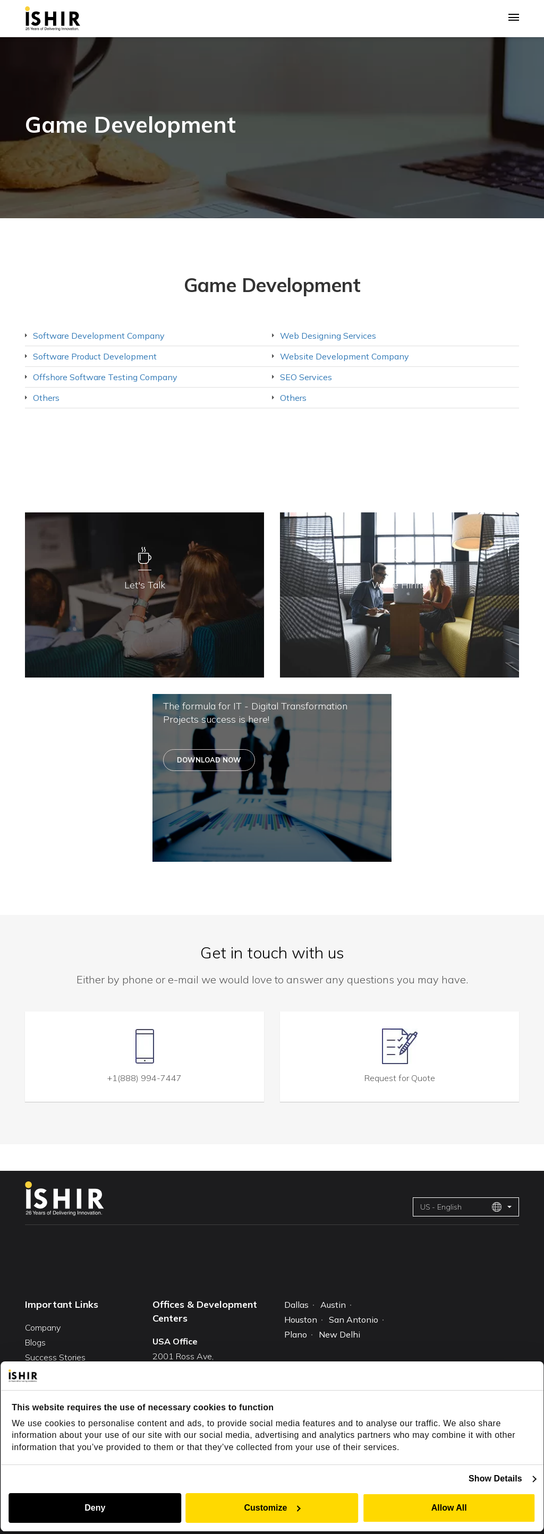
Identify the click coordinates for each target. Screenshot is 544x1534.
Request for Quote (399, 1077)
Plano (295, 1336)
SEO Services (306, 377)
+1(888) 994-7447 (144, 1077)
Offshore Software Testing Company (105, 377)
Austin (333, 1305)
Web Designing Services (328, 335)
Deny (94, 1507)
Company (43, 1327)
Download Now (209, 760)
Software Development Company (99, 335)
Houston (300, 1320)
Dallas (296, 1305)
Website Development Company (344, 356)
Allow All (450, 1507)
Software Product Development (95, 356)
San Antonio (353, 1320)
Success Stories (55, 1356)
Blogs (35, 1341)
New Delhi (339, 1336)
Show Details (496, 1478)
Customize (272, 1507)
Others (46, 397)
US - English (461, 1207)
